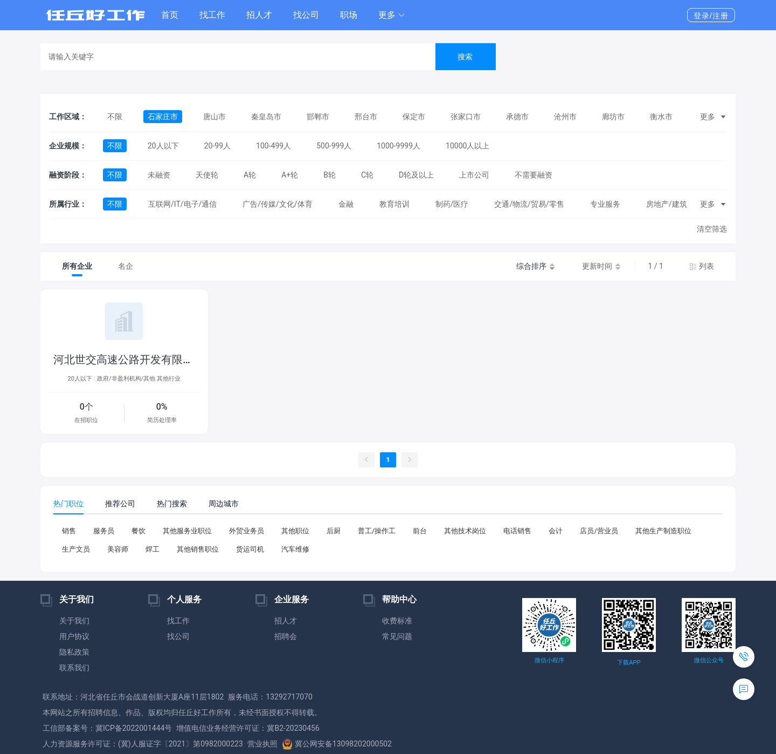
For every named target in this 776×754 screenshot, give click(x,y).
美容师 (117, 549)
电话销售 (517, 531)
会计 (556, 531)
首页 (169, 15)
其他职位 (295, 531)
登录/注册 (711, 15)
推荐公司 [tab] (120, 503)
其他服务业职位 (187, 531)
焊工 (153, 549)
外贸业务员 (246, 531)
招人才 (259, 15)
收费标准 (397, 620)
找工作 (212, 15)
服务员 (103, 531)
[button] (391, 15)
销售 (69, 531)
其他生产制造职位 (663, 531)
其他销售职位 (198, 549)
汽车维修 (295, 549)
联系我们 (74, 667)
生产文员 (76, 549)
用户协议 (74, 636)
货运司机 (250, 549)
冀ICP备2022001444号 (133, 728)
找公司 (306, 15)
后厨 (334, 531)
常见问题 (397, 636)
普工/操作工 (377, 531)
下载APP (628, 662)
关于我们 (74, 620)
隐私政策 (74, 652)
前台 (420, 531)
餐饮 (138, 531)
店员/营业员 (599, 531)
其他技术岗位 (465, 531)
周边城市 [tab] (224, 503)
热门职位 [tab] (68, 503)
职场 (348, 15)
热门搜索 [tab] (172, 503)
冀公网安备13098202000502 (337, 743)
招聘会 (285, 636)
